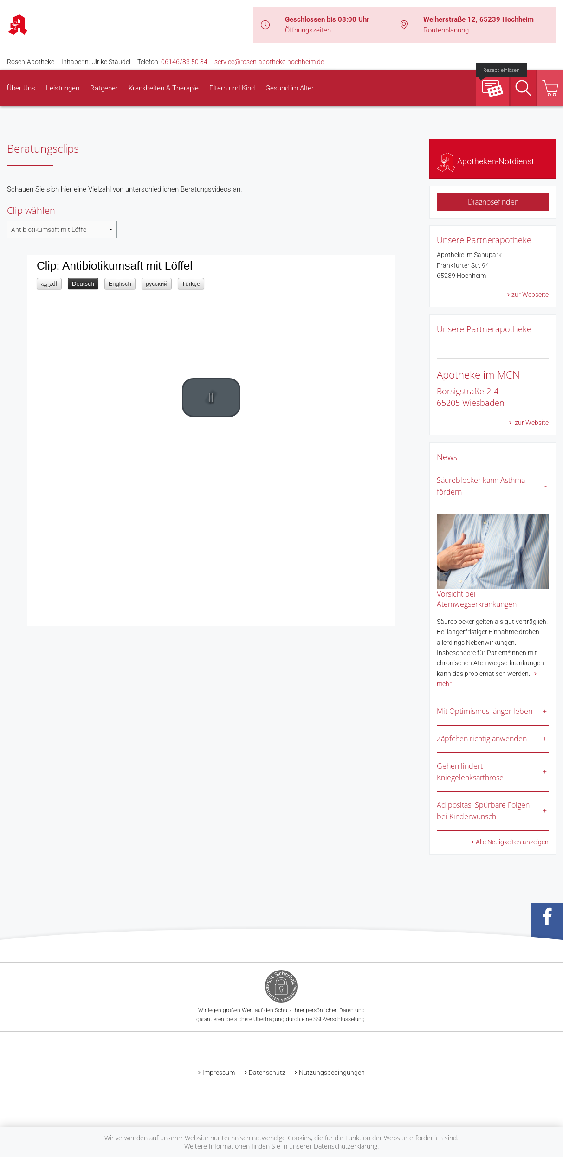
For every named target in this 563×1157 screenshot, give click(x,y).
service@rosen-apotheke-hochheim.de (269, 61)
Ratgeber (104, 88)
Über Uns (21, 88)
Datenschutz (267, 1072)
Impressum (218, 1072)
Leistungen (62, 88)
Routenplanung (446, 30)
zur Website (531, 422)
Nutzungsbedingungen (332, 1072)
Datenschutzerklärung (345, 1146)
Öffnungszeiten (308, 30)
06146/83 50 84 (184, 61)
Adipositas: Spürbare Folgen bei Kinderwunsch (483, 811)
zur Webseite (530, 294)
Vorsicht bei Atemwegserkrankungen (477, 599)
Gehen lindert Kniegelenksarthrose (470, 772)
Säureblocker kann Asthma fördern (481, 486)
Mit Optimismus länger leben (484, 711)
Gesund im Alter (289, 88)
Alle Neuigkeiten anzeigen (512, 842)
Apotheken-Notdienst (485, 161)
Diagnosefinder (493, 202)
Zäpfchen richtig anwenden (482, 738)
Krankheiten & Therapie (164, 88)
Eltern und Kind (232, 88)
